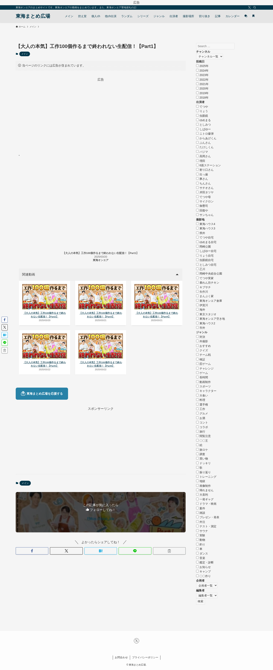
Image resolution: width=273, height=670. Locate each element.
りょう (202, 111)
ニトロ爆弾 (205, 133)
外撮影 (202, 341)
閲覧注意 (203, 436)
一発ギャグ (205, 499)
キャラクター (206, 390)
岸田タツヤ (205, 192)
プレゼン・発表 (207, 517)
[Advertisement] (101, 110)
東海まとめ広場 (33, 16)
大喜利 (202, 494)
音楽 (200, 558)
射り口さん (205, 169)
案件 (200, 508)
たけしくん (205, 147)
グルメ (202, 413)
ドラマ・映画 (206, 503)
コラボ (202, 427)
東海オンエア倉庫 (209, 300)
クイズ (202, 350)
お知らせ (203, 567)
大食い (202, 395)
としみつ (203, 124)
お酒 (200, 418)
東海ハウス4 (205, 224)
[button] (32, 564)
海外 (200, 309)
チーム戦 (203, 354)
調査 (200, 454)
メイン (24, 54)
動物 (200, 539)
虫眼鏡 (202, 115)
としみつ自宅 (206, 264)
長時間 (202, 377)
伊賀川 (202, 305)
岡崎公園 (203, 246)
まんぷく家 (205, 296)
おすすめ (203, 345)
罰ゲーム (203, 363)
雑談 (200, 512)
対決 (200, 336)
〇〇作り (203, 576)
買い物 (202, 458)
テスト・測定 (206, 526)
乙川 (200, 269)
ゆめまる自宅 (206, 242)
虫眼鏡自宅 (205, 260)
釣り (200, 544)
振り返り (203, 472)
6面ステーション (208, 165)
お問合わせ (121, 657)
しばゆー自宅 (206, 251)
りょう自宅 (205, 255)
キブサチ (203, 287)
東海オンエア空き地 (210, 318)
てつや (202, 106)
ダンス (202, 553)
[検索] (254, 7)
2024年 (202, 70)
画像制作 (203, 485)
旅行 (200, 431)
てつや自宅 (205, 237)
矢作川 (202, 291)
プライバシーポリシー (145, 657)
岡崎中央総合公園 (209, 273)
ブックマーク (32, 155)
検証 (200, 359)
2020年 (202, 88)
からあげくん (206, 138)
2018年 (202, 97)
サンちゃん (205, 214)
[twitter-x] (249, 7)
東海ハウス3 (205, 228)
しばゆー (203, 129)
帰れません (205, 490)
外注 (200, 521)
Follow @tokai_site (100, 532)
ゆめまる (203, 120)
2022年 (202, 79)
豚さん (202, 178)
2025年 (202, 66)
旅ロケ (202, 449)
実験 (200, 535)
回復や (202, 210)
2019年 (202, 93)
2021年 (202, 84)
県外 (200, 233)
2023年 (202, 75)
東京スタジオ (206, 314)
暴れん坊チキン (207, 282)
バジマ (202, 151)
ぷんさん (203, 142)
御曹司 (202, 205)
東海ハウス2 (205, 323)
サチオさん (205, 187)
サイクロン (205, 201)
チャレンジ (205, 368)
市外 (200, 327)
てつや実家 (205, 278)
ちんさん (203, 183)
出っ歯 (202, 174)
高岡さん (203, 156)
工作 (200, 409)
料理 (200, 400)
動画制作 (203, 382)
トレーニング (206, 476)
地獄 (200, 481)
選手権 (202, 404)
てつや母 (203, 197)
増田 (200, 160)
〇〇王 (202, 440)
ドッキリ (203, 463)
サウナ (202, 531)
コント (202, 422)
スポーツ (203, 386)
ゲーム (202, 373)
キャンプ (203, 571)
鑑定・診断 (205, 562)
